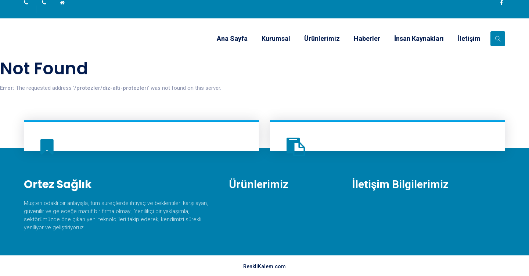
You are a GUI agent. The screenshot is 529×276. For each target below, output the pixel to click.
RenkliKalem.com (264, 266)
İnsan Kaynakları (419, 38)
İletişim (469, 38)
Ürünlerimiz (322, 38)
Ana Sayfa (232, 38)
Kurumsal (276, 38)
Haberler (367, 38)
